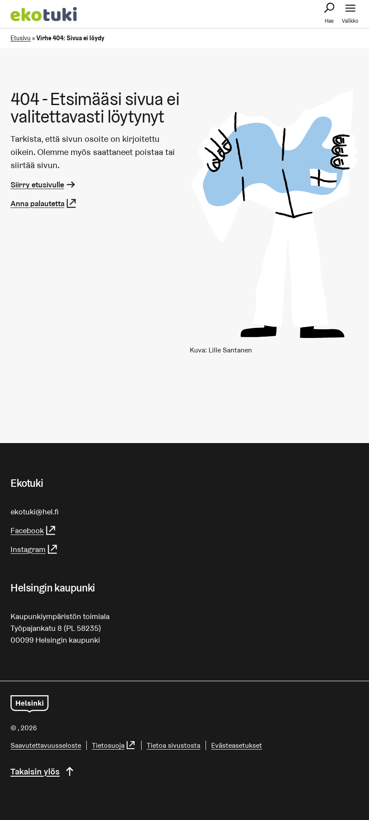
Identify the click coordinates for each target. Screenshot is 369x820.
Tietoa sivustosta (173, 745)
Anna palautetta (44, 203)
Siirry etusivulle (44, 184)
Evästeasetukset (236, 745)
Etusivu (21, 38)
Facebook (34, 530)
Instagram (34, 549)
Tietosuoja (114, 745)
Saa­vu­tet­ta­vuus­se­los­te (46, 745)
